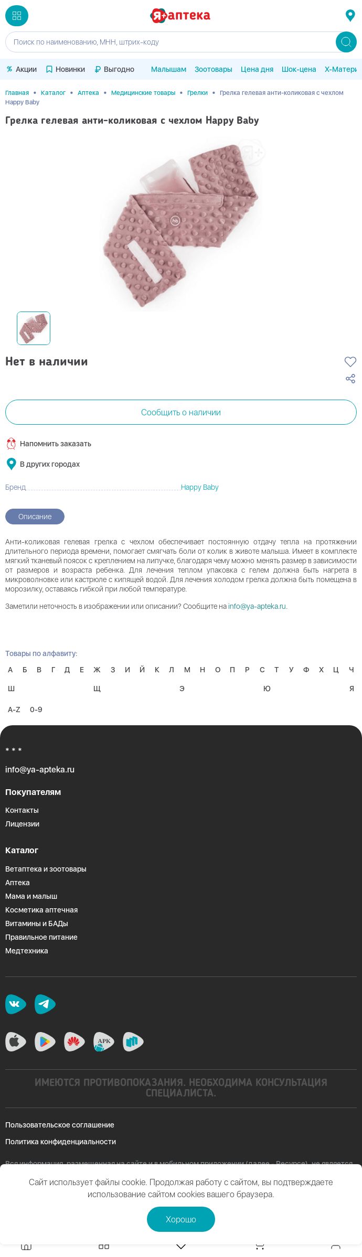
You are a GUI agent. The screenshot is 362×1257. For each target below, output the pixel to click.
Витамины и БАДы (36, 923)
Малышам (168, 69)
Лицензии (22, 824)
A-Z (14, 709)
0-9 (36, 709)
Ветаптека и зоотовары (46, 869)
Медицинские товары (143, 92)
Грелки (197, 92)
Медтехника (26, 951)
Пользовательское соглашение (59, 1125)
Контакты (22, 810)
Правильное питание (41, 937)
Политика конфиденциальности (60, 1141)
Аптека (88, 92)
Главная (17, 92)
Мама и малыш (31, 896)
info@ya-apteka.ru (257, 606)
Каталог (53, 92)
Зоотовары (213, 69)
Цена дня (257, 69)
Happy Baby (200, 487)
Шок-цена (299, 69)
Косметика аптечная (41, 910)
